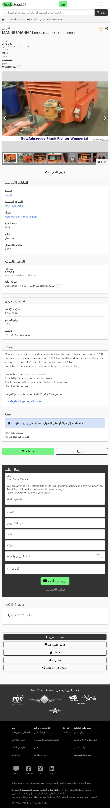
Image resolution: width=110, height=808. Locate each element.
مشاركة (55, 660)
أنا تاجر (15, 568)
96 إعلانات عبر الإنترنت (17, 436)
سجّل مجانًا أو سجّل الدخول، (58, 423)
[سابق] (5, 118)
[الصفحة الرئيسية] (3, 19)
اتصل (82, 451)
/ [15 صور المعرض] (102, 162)
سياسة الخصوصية (55, 589)
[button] (106, 4)
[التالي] (104, 118)
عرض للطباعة (55, 644)
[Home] (12, 19)
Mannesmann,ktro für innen (21, 216)
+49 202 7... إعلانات (22, 615)
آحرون (8, 194)
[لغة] (101, 4)
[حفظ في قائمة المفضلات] (101, 29)
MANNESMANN (14, 205)
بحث (101, 12)
